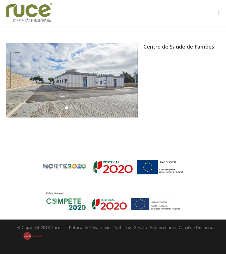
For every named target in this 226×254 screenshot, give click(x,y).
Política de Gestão (130, 227)
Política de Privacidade (89, 227)
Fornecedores (163, 227)
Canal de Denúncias (197, 227)
